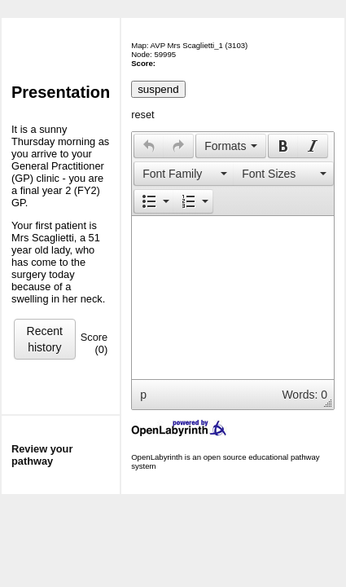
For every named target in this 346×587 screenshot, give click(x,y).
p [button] (143, 394)
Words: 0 (304, 394)
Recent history (45, 339)
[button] (149, 146)
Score (94, 337)
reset (142, 114)
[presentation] (149, 146)
